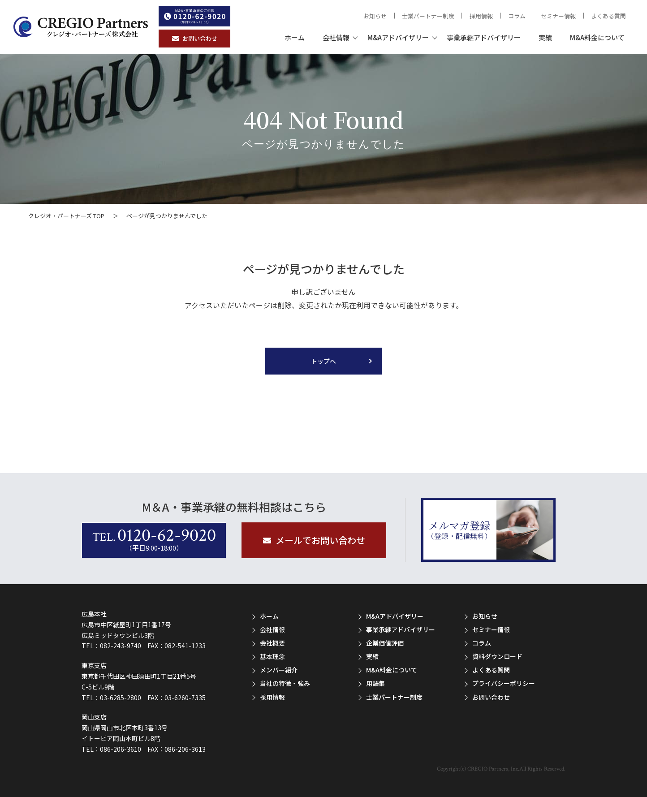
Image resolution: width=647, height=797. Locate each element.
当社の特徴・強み (285, 683)
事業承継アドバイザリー (484, 37)
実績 (545, 37)
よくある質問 (608, 16)
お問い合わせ (491, 697)
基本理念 (272, 656)
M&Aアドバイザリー (398, 37)
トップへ (323, 361)
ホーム (295, 37)
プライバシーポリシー (503, 683)
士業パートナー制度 (428, 16)
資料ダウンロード (497, 656)
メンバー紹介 (279, 669)
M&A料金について (597, 37)
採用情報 (481, 16)
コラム (517, 16)
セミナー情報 (558, 16)
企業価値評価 (385, 642)
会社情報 (336, 37)
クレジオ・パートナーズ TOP (66, 215)
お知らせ (375, 16)
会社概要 (272, 642)
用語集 (375, 683)
